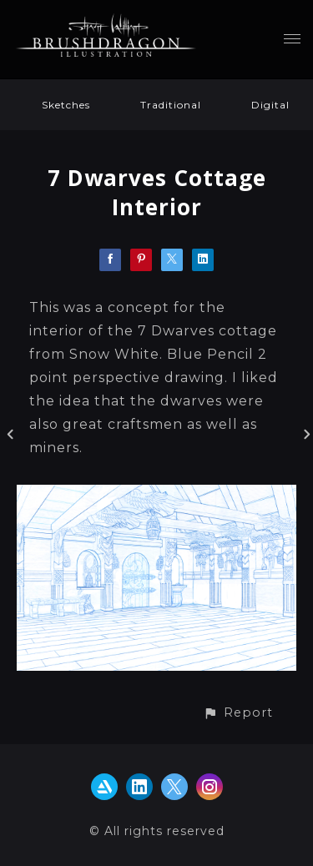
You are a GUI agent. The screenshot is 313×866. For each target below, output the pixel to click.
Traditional (170, 104)
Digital (270, 104)
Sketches (66, 104)
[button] (238, 713)
